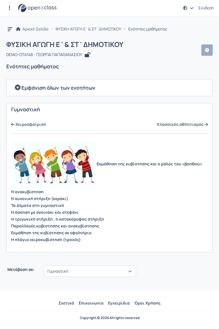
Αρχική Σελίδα (32, 29)
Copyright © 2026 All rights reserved (109, 318)
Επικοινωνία (91, 303)
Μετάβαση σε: (21, 269)
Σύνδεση (206, 8)
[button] (9, 8)
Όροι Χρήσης (147, 303)
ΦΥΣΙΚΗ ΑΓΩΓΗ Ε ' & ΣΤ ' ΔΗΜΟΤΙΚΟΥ (88, 29)
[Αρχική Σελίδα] (37, 8)
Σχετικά (66, 303)
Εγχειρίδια (119, 303)
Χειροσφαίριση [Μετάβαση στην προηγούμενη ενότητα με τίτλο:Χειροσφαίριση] (28, 124)
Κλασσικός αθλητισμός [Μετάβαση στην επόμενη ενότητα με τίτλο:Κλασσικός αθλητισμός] (182, 124)
